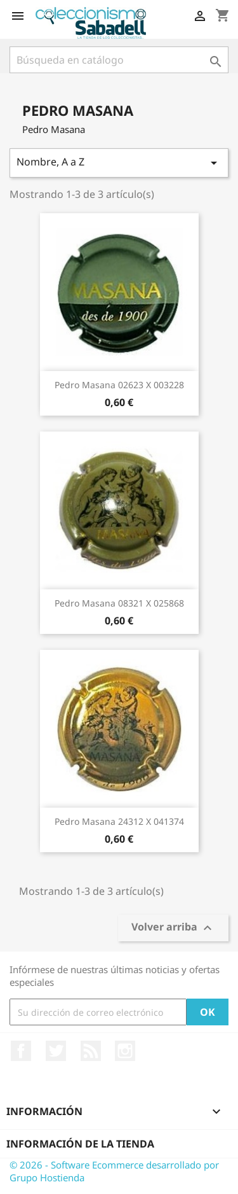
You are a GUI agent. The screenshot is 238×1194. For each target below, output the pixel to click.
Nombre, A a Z (119, 163)
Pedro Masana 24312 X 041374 (119, 821)
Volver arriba (173, 928)
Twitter (56, 1051)
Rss (91, 1051)
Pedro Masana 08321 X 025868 (119, 603)
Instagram (125, 1051)
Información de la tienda (80, 1144)
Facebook (21, 1051)
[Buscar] (119, 59)
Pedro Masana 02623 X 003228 (119, 385)
